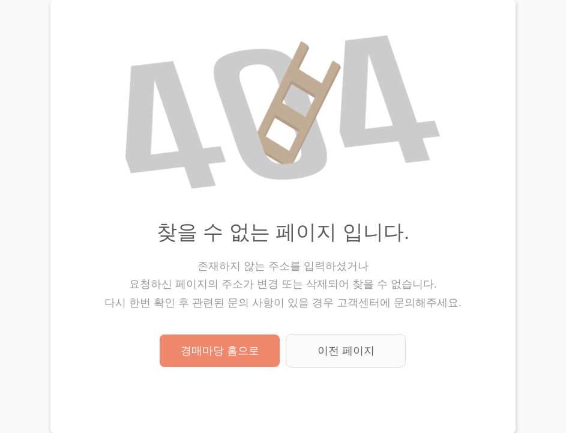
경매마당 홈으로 (220, 351)
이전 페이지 (346, 351)
